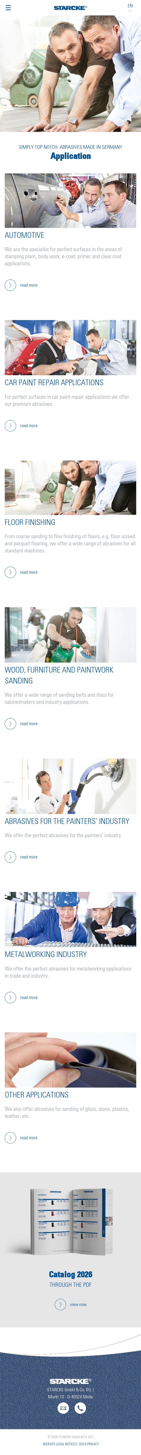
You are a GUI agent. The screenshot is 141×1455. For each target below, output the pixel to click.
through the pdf (70, 1285)
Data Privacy (89, 1444)
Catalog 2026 (70, 1274)
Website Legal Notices (60, 1444)
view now (78, 1304)
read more (29, 285)
